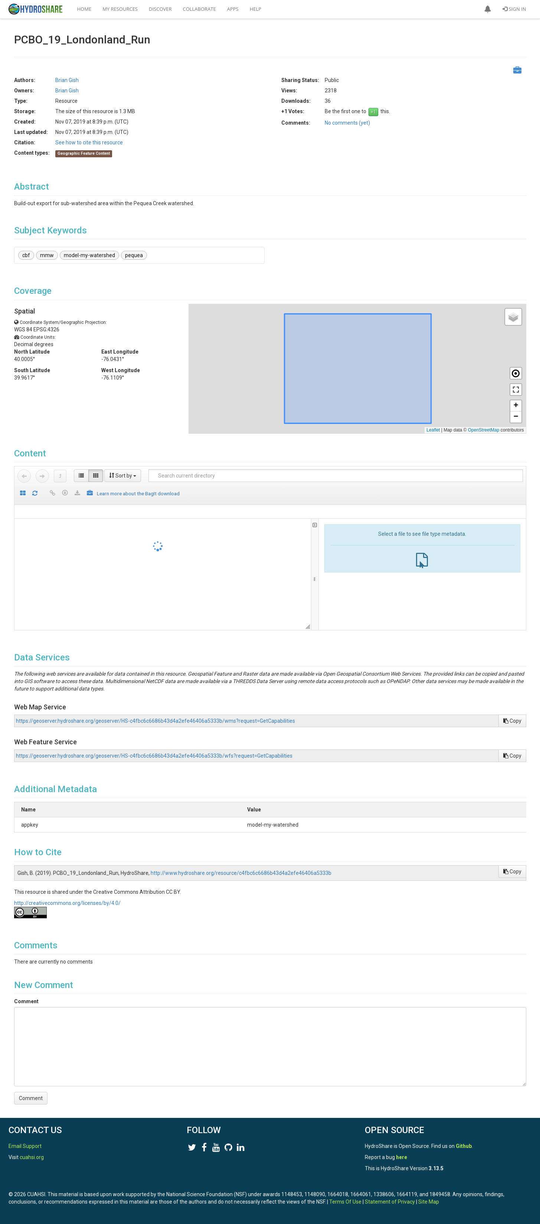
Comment (26, 1001)
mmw (47, 255)
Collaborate (199, 9)
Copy (512, 721)
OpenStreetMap (484, 430)
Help (255, 9)
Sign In (514, 9)
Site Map (428, 1202)
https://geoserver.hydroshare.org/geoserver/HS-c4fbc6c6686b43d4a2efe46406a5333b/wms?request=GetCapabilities (155, 721)
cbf (26, 255)
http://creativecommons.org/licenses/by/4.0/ (67, 903)
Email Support (25, 1146)
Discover (160, 9)
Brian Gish (67, 80)
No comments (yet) (347, 123)
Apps (233, 9)
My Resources (120, 9)
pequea (134, 255)
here (401, 1157)
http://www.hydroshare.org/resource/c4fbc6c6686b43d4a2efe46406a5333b (241, 873)
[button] (487, 9)
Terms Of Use (345, 1202)
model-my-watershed (89, 255)
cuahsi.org (32, 1157)
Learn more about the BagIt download (138, 493)
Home (84, 9)
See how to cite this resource (89, 142)
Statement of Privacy (390, 1202)
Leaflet (433, 430)
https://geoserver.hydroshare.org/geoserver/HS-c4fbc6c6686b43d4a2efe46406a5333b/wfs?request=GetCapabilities (154, 756)
